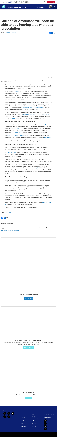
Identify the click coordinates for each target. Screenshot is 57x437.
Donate (51, 2)
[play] (4, 7)
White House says (16, 132)
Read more (28, 398)
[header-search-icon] (45, 2)
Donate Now (46, 411)
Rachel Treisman (11, 32)
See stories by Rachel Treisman (10, 230)
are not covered (41, 125)
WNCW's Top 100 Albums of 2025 (28, 340)
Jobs (33, 420)
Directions (23, 417)
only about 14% (14, 118)
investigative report (12, 152)
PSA (22, 414)
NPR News (8, 212)
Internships (34, 423)
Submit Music (23, 411)
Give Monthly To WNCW (28, 295)
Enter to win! (28, 392)
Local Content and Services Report (36, 417)
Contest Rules (24, 426)
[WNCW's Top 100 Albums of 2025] (28, 322)
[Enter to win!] (28, 371)
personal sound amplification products (33, 107)
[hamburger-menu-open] (3, 2)
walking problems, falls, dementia (32, 114)
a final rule (16, 91)
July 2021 (37, 168)
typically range (19, 128)
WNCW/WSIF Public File (49, 414)
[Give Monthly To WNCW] (28, 265)
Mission (34, 411)
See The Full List (28, 347)
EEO (33, 414)
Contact (34, 426)
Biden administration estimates (15, 135)
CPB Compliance (47, 417)
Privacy (22, 423)
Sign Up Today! (28, 298)
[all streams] (55, 6)
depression (46, 114)
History (22, 420)
